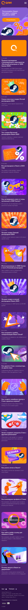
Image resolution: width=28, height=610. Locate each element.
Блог (3, 589)
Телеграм (11, 589)
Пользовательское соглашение (9, 600)
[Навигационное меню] (25, 3)
